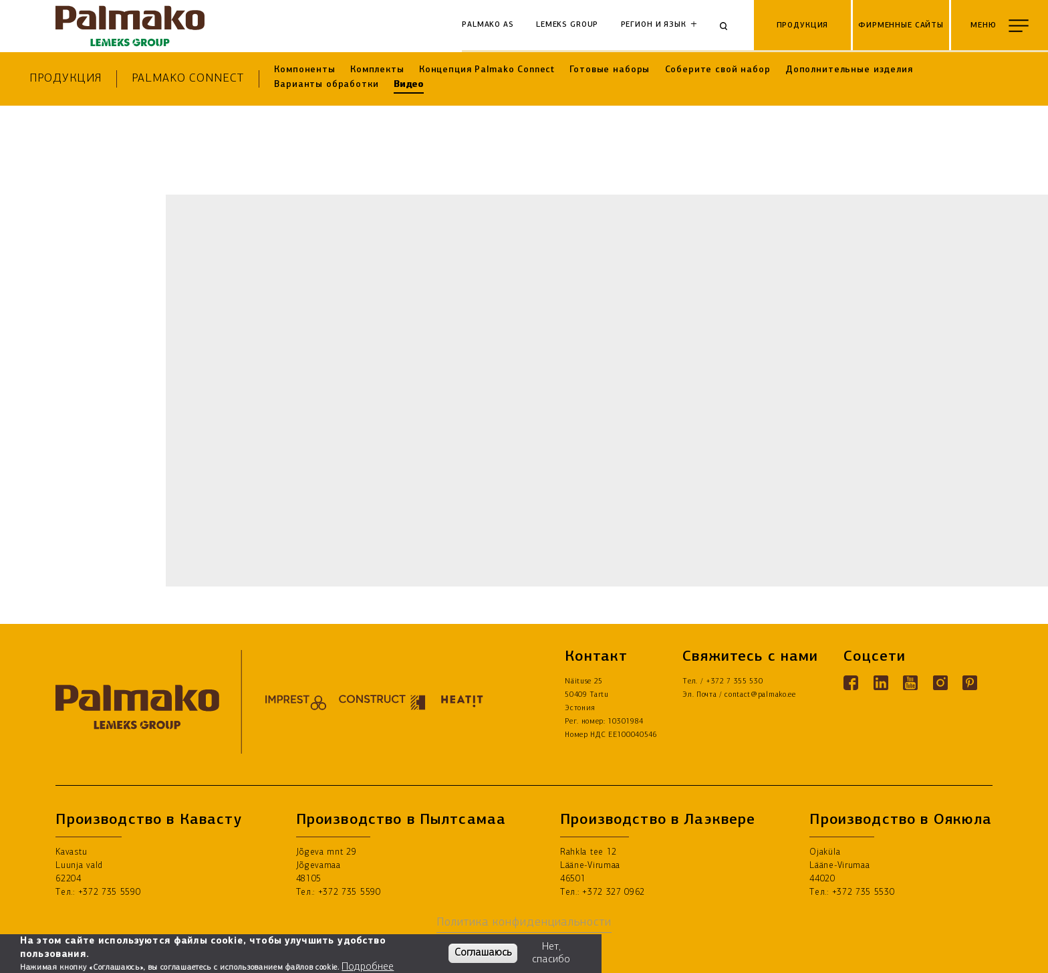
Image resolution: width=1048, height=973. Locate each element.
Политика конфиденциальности (524, 922)
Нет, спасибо (551, 953)
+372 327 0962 (613, 892)
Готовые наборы (609, 70)
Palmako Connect (188, 78)
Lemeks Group (567, 25)
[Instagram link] (940, 682)
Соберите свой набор (718, 70)
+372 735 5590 (109, 892)
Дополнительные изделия (849, 70)
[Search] (728, 26)
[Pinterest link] (969, 682)
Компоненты (305, 70)
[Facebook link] (850, 682)
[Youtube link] (910, 682)
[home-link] (129, 26)
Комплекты (377, 70)
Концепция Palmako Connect (487, 70)
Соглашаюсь (482, 953)
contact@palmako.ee (760, 695)
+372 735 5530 (863, 892)
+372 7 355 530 (734, 681)
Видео (409, 84)
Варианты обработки (326, 84)
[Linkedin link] (881, 682)
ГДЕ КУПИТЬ (1007, 954)
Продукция (65, 78)
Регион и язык (653, 25)
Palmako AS (488, 25)
